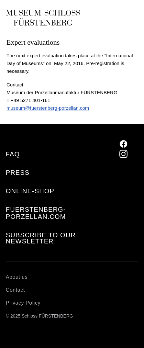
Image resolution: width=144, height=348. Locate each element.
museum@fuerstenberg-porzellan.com (47, 108)
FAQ (13, 154)
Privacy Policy (23, 303)
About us (17, 277)
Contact (15, 290)
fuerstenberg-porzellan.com (36, 213)
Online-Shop (30, 191)
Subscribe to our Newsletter (41, 238)
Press (17, 172)
